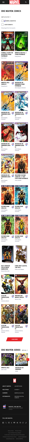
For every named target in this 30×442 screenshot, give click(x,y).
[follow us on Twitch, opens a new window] (23, 423)
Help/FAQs (5, 389)
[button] (3, 2)
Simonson (3, 301)
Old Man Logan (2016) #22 (5, 237)
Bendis (2, 271)
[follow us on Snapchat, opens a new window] (17, 423)
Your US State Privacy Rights (14, 432)
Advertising (18, 386)
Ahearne (16, 299)
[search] (26, 2)
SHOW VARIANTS (8, 24)
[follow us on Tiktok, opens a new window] (26, 423)
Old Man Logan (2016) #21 (19, 237)
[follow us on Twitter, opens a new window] (6, 423)
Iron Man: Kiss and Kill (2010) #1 (19, 296)
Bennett (19, 56)
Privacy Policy (18, 430)
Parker (16, 269)
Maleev (5, 271)
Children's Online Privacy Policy (9, 436)
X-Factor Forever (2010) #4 (5, 327)
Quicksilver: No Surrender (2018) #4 (19, 114)
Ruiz (9, 271)
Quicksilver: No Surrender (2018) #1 (5, 176)
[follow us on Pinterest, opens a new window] (20, 423)
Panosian (3, 332)
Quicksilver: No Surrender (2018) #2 (19, 145)
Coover (19, 269)
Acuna (5, 58)
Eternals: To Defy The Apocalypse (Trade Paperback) (7, 54)
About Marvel (6, 386)
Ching (20, 299)
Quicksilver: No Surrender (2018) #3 (5, 145)
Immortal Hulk (5, 367)
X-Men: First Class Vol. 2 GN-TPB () (21, 266)
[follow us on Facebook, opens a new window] (3, 423)
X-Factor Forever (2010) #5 (5, 297)
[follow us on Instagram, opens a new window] (9, 423)
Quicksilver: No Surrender (19, 368)
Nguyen (19, 87)
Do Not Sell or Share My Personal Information (15, 434)
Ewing (16, 56)
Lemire (16, 180)
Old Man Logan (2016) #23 (19, 207)
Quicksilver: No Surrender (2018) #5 (5, 114)
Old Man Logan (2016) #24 (5, 207)
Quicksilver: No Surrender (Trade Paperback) (20, 84)
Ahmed (16, 87)
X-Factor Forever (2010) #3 (19, 327)
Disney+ (17, 389)
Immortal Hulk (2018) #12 (5, 83)
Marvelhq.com (19, 393)
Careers (4, 393)
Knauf (2, 58)
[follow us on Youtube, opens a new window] (14, 423)
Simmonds (23, 87)
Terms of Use (11, 430)
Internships (6, 396)
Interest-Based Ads (10, 438)
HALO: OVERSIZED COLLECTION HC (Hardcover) (5, 267)
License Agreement (22, 436)
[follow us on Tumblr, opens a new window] (11, 423)
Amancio (7, 301)
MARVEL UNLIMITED (11, 21)
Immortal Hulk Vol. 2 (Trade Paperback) (20, 53)
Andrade (19, 180)
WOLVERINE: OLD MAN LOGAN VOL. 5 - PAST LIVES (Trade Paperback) (21, 176)
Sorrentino (3, 211)
